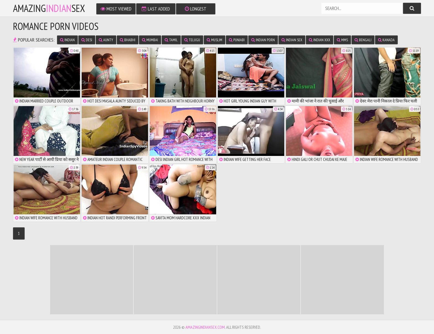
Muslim (214, 39)
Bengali (363, 39)
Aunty (106, 39)
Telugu (192, 39)
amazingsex (49, 8)
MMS (342, 39)
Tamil (171, 39)
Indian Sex (291, 39)
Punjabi (237, 39)
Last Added (156, 9)
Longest (195, 9)
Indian (67, 39)
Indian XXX (319, 39)
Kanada (386, 39)
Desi (86, 39)
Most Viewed (115, 9)
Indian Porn (263, 39)
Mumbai (150, 39)
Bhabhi (127, 39)
